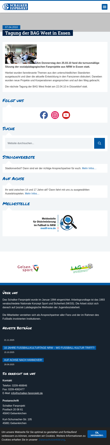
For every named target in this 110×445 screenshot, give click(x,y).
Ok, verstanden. (97, 434)
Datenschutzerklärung (52, 439)
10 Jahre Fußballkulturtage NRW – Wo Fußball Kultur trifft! (49, 347)
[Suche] (99, 143)
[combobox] (49, 143)
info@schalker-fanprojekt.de (27, 393)
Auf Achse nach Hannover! (23, 360)
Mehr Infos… (89, 168)
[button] (104, 7)
